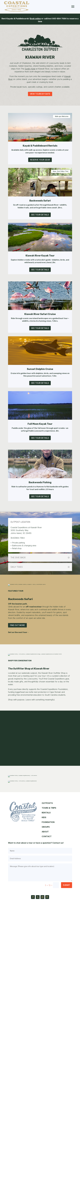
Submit (66, 1162)
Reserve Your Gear (40, 160)
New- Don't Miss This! (60, 171)
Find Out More (17, 667)
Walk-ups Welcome (61, 116)
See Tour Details (40, 214)
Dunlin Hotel (30, 69)
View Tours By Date (40, 94)
